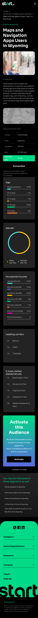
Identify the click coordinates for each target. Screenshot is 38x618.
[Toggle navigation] (34, 3)
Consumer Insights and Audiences (17, 14)
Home (5, 11)
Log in (7, 574)
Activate (19, 459)
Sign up (8, 578)
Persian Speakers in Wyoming (15, 487)
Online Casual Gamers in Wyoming (16, 498)
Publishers (9, 537)
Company (8, 565)
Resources (9, 555)
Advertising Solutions (14, 546)
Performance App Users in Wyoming (17, 493)
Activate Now (19, 166)
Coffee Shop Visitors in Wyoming (16, 504)
